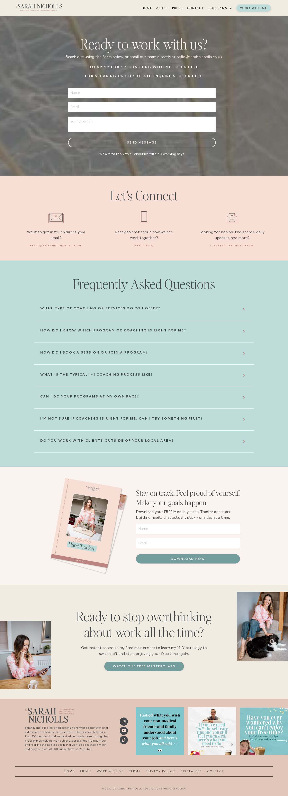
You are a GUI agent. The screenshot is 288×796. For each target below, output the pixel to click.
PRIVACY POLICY (160, 771)
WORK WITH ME (110, 771)
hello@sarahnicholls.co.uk (199, 57)
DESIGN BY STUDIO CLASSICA (165, 788)
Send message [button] (142, 142)
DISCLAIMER (191, 771)
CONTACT (195, 8)
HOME (147, 8)
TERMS (135, 771)
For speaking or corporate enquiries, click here (144, 76)
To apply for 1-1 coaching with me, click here (144, 67)
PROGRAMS (220, 8)
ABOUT (162, 8)
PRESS (177, 8)
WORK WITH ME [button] (253, 8)
